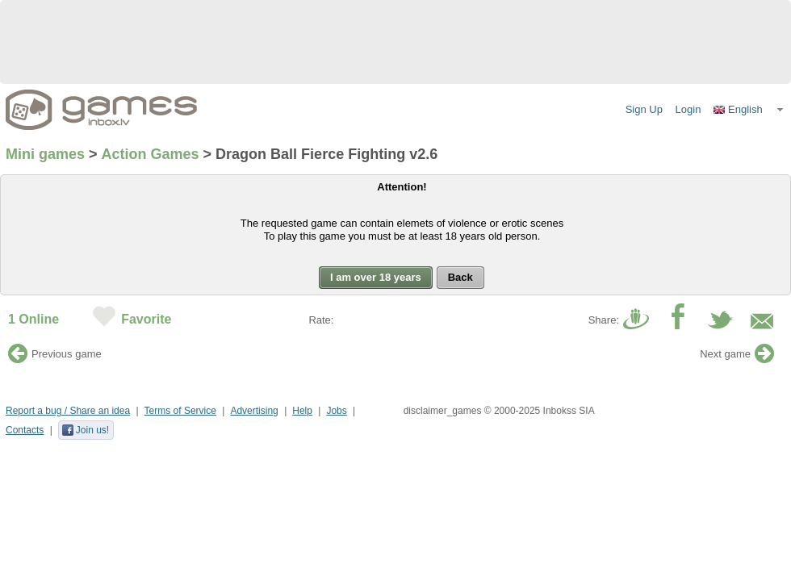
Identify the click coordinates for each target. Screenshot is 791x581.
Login (688, 109)
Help (302, 410)
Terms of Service (180, 410)
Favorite (146, 319)
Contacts (25, 430)
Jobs (336, 410)
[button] (749, 109)
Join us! (85, 430)
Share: (603, 320)
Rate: (320, 320)
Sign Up (644, 109)
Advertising (254, 410)
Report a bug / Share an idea (68, 410)
